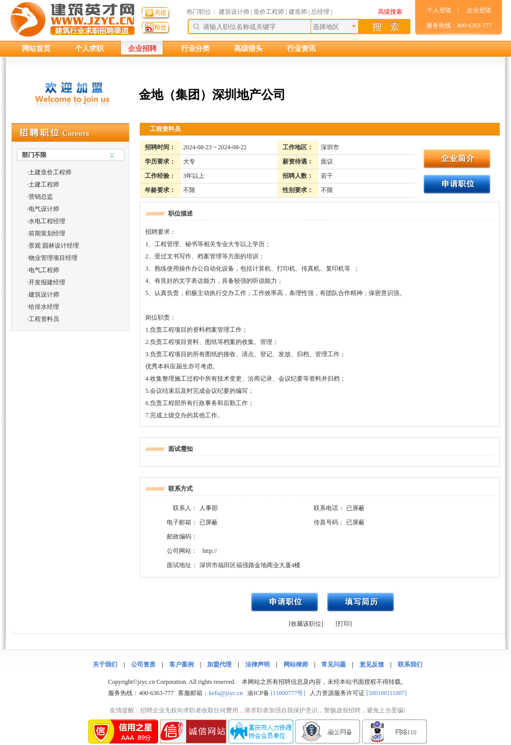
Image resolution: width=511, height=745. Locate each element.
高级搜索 (390, 11)
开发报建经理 (47, 282)
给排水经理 (44, 306)
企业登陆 (479, 10)
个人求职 (89, 48)
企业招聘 (142, 48)
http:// (209, 550)
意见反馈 (372, 664)
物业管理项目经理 (53, 257)
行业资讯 (301, 48)
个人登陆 (439, 10)
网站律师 (296, 664)
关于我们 (105, 664)
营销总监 (41, 196)
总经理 (320, 11)
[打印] (344, 623)
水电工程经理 (47, 221)
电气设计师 (44, 208)
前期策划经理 (47, 233)
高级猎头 (248, 48)
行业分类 (195, 48)
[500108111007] (386, 693)
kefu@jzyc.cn (226, 693)
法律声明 (257, 664)
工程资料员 (44, 319)
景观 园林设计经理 (54, 245)
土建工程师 (44, 184)
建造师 (298, 11)
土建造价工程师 (50, 172)
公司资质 (143, 664)
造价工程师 (268, 11)
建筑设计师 (235, 11)
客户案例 (181, 664)
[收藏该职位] (306, 623)
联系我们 (410, 664)
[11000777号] (288, 693)
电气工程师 (44, 270)
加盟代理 (219, 664)
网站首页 (36, 48)
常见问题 (333, 664)
